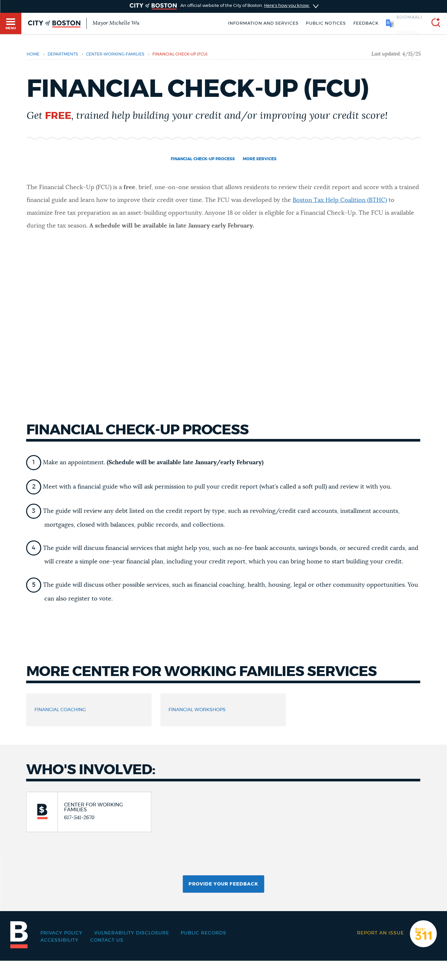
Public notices (326, 23)
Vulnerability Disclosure (131, 933)
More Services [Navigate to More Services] (260, 159)
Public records (203, 933)
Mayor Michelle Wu (116, 23)
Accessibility (59, 940)
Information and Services (263, 23)
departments (63, 54)
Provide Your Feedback (223, 884)
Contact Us (106, 940)
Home (33, 54)
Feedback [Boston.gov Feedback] (366, 23)
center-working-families (115, 54)
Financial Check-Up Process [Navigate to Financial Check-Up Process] (203, 159)
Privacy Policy (61, 933)
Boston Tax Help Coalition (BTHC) (340, 200)
